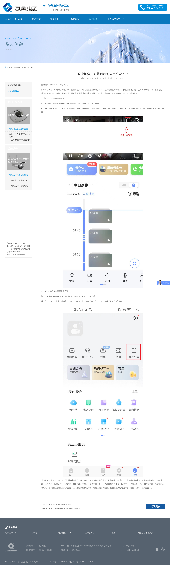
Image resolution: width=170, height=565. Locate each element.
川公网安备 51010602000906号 (82, 563)
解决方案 (36, 19)
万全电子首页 (14, 68)
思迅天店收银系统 (145, 533)
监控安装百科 (27, 68)
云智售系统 (74, 19)
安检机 (34, 533)
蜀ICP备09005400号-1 (58, 563)
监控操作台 (89, 533)
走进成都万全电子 (115, 19)
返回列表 (155, 506)
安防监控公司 (10, 533)
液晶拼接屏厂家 (64, 533)
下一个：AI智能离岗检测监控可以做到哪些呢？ (60, 509)
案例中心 (54, 19)
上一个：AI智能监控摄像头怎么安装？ (57, 504)
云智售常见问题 (14, 85)
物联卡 (114, 533)
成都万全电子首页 (13, 19)
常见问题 (93, 19)
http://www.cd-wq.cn (18, 233)
